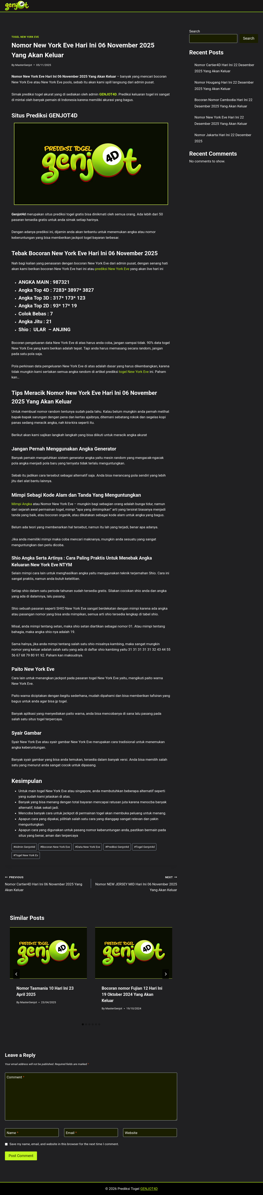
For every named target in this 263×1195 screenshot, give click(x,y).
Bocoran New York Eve (55, 846)
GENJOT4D (108, 94)
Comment (15, 1077)
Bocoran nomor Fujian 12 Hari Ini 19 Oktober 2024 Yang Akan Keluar (132, 994)
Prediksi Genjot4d (117, 846)
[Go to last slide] (16, 974)
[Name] (32, 1132)
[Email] (91, 1132)
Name (12, 1133)
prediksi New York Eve (112, 269)
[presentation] (48, 953)
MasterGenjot (23, 65)
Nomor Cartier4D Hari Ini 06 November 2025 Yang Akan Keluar (46, 883)
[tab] (83, 1024)
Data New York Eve (87, 846)
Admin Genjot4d (24, 846)
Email (71, 1133)
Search (194, 31)
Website (131, 1133)
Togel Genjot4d (144, 846)
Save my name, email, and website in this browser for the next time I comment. (64, 1144)
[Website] (150, 1132)
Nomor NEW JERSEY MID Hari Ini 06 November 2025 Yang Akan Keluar (136, 883)
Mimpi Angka (22, 504)
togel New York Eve (134, 372)
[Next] (165, 974)
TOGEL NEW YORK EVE (25, 37)
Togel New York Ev (25, 855)
